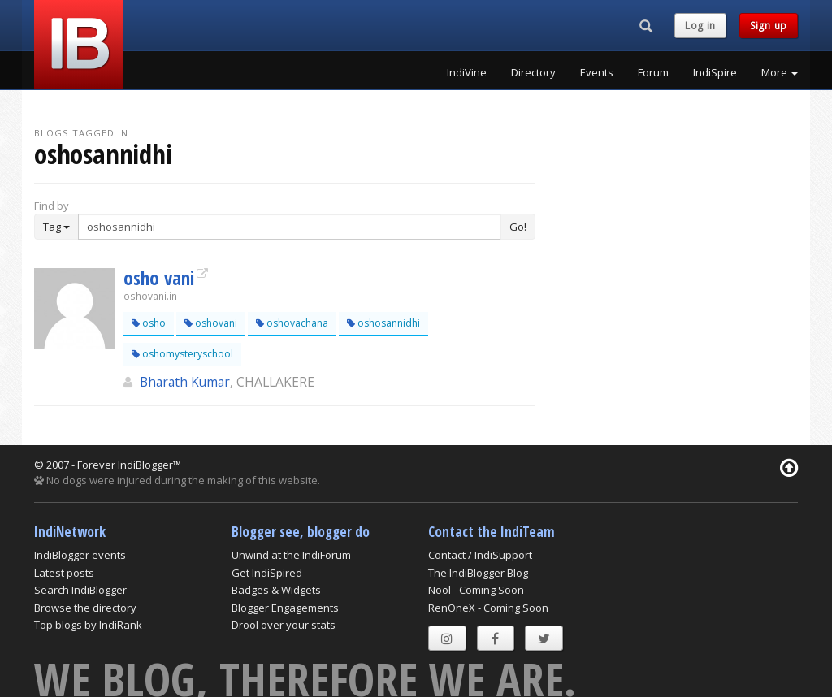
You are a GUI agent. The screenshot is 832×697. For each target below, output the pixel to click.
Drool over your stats (284, 624)
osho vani (159, 278)
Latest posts (64, 572)
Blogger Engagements (285, 607)
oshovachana (292, 323)
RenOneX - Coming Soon (488, 607)
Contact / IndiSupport (480, 555)
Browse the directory (85, 607)
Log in (700, 25)
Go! (517, 226)
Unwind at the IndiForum (291, 555)
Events (596, 72)
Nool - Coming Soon (476, 589)
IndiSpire (715, 72)
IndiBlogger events (80, 555)
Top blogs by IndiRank (88, 624)
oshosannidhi (383, 323)
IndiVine (467, 72)
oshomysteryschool (182, 354)
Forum (653, 72)
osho (149, 323)
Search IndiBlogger (80, 589)
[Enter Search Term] (289, 227)
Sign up (768, 25)
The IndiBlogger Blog (478, 572)
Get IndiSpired (267, 572)
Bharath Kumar (185, 382)
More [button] (779, 72)
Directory (533, 72)
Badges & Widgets (276, 589)
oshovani (210, 323)
